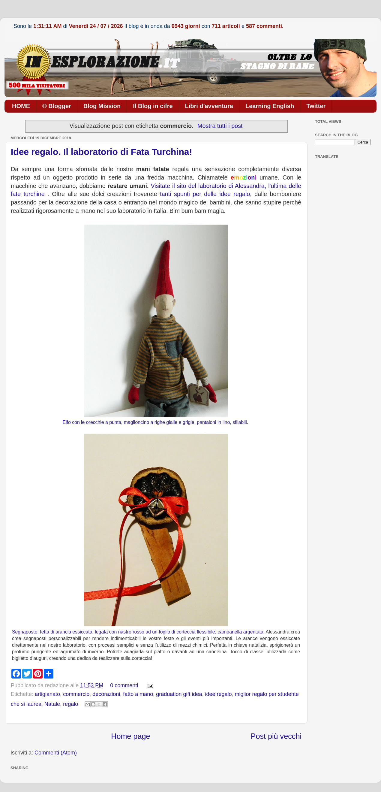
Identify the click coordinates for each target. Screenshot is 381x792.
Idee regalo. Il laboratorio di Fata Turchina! (101, 152)
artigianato (47, 694)
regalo (70, 704)
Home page (130, 736)
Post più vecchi (276, 736)
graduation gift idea (179, 694)
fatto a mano (138, 694)
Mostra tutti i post (220, 125)
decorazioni (106, 694)
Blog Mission (102, 106)
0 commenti (124, 685)
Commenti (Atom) (55, 753)
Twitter (316, 106)
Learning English (269, 106)
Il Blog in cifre (152, 106)
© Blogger (56, 106)
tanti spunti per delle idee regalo (205, 194)
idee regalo (218, 694)
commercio (76, 694)
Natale (52, 704)
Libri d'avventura (209, 106)
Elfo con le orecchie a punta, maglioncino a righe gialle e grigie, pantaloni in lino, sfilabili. (155, 422)
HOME (21, 106)
